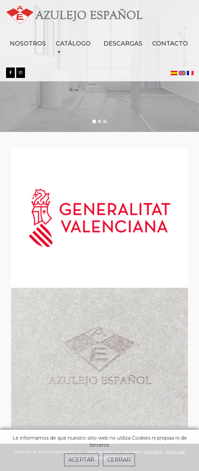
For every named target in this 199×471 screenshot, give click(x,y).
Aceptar (81, 459)
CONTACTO (170, 43)
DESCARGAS (123, 43)
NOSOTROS (28, 43)
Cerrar (119, 459)
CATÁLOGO (73, 43)
